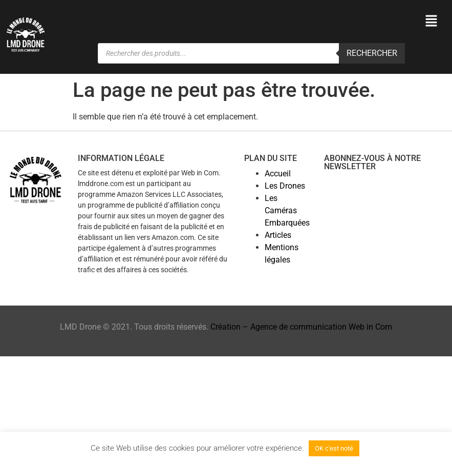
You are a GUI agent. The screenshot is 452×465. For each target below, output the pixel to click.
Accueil (278, 173)
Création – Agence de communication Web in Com (301, 327)
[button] (431, 21)
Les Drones (285, 186)
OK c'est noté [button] (334, 448)
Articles (278, 235)
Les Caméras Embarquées (287, 210)
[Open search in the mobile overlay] (251, 53)
